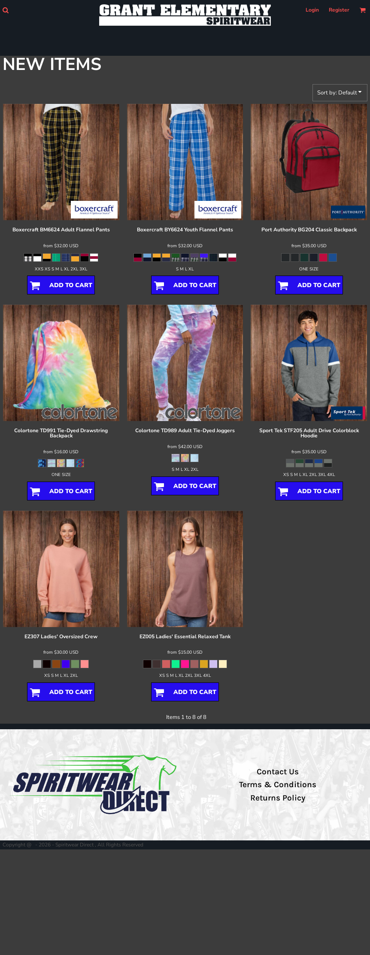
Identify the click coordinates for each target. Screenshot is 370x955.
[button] (5, 10)
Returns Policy (277, 798)
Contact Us (278, 771)
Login (312, 9)
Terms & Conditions (277, 784)
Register (339, 9)
